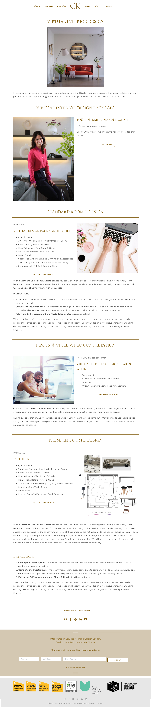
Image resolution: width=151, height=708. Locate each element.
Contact (108, 6)
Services (49, 6)
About (37, 6)
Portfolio (61, 6)
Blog (97, 6)
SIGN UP (117, 659)
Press (87, 6)
